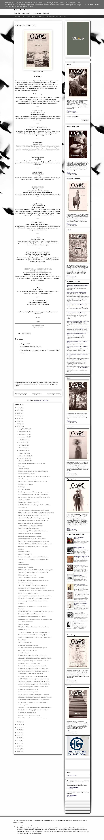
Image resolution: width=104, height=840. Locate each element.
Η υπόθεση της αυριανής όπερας (27, 712)
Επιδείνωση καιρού (23, 564)
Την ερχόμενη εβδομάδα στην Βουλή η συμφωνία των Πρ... (34, 632)
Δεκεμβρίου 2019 (23, 429)
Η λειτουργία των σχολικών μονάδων (28, 645)
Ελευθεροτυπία (70, 796)
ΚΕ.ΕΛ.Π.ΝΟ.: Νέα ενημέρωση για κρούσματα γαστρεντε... (34, 476)
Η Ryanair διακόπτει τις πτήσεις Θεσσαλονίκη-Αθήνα (32, 676)
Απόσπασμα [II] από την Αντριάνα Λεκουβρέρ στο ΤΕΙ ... (33, 572)
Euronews (21, 603)
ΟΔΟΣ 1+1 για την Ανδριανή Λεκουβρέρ (29, 715)
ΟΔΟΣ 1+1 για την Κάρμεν (25, 484)
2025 (18, 410)
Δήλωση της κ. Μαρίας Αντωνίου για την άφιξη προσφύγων (34, 518)
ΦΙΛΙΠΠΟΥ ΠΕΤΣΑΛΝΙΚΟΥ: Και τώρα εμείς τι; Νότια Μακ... (35, 544)
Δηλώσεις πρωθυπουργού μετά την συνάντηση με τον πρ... (34, 694)
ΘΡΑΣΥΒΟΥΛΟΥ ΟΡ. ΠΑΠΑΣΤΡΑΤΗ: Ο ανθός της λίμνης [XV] (35, 570)
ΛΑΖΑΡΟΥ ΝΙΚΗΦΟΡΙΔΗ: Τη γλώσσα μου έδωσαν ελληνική (35, 637)
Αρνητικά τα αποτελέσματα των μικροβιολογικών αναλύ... (33, 497)
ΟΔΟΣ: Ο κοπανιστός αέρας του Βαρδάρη (29, 593)
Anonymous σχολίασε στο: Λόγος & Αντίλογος (76, 292)
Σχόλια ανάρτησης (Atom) (41, 400)
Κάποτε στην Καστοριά (79, 547)
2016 (18, 727)
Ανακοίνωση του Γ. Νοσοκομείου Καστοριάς (30, 525)
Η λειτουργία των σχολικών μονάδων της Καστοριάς (32, 655)
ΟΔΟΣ (38, 322)
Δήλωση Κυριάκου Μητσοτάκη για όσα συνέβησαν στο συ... (34, 598)
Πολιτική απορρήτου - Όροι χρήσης (57, 16)
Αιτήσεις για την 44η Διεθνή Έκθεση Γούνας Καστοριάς (33, 515)
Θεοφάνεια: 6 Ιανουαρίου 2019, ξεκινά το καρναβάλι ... (33, 634)
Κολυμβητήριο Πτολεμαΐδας (26, 567)
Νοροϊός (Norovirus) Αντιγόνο (26, 473)
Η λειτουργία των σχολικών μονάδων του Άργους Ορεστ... (33, 668)
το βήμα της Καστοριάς (38, 325)
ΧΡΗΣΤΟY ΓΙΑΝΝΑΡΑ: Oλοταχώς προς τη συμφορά (32, 585)
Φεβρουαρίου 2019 (24, 456)
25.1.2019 (21, 549)
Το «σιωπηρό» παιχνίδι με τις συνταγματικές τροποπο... (33, 557)
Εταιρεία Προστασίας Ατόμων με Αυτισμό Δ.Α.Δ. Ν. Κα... (33, 660)
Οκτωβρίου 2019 (23, 434)
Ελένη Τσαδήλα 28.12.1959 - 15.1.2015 (29, 663)
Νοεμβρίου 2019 (23, 431)
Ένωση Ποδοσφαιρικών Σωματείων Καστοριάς (30, 577)
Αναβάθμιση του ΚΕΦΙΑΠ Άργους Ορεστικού (30, 673)
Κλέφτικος (21, 609)
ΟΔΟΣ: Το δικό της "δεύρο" (80, 593)
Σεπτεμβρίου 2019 (24, 437)
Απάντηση (22, 353)
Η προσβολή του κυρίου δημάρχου (81, 556)
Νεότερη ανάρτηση (21, 394)
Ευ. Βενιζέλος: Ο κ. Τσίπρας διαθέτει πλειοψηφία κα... (32, 702)
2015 (18, 730)
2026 (18, 407)
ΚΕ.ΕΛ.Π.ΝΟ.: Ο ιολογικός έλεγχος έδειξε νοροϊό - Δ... (33, 481)
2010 (18, 743)
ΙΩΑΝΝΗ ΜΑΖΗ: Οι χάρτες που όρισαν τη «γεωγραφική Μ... (35, 619)
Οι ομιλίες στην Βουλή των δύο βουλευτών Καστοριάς (32, 546)
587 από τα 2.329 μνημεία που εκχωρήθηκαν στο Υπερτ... (33, 627)
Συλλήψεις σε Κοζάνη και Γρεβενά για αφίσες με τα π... (33, 647)
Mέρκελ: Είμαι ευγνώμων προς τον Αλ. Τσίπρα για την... (33, 718)
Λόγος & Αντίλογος (23, 468)
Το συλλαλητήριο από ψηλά (25, 583)
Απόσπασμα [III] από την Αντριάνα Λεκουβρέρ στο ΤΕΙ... (33, 559)
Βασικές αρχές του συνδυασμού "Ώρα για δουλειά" (32, 588)
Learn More (89, 4)
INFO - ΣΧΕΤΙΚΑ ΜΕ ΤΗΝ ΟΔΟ (36, 16)
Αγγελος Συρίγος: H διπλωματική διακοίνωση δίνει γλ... (33, 606)
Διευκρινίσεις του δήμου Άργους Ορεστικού (30, 523)
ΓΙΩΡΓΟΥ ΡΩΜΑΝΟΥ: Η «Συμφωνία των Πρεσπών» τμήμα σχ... (36, 611)
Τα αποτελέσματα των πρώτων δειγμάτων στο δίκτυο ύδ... (33, 510)
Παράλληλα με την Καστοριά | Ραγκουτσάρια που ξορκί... (33, 710)
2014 (18, 732)
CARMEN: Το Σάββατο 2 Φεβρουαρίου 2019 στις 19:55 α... (34, 505)
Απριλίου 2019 (23, 450)
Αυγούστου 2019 (23, 439)
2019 (18, 426)
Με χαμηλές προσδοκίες (79, 584)
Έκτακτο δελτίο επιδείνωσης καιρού (28, 692)
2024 (18, 413)
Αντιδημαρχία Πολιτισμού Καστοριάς (28, 502)
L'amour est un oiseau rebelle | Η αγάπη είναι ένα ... (32, 463)
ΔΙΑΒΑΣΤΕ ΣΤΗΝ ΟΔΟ (25, 461)
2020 (18, 424)
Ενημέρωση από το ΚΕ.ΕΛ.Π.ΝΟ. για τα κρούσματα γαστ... (34, 494)
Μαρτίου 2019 (23, 453)
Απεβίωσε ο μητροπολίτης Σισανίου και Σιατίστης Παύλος (34, 681)
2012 (18, 738)
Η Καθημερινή (70, 788)
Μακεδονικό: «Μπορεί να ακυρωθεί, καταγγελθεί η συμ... (33, 671)
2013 (18, 735)
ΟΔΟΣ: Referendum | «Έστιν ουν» (27, 650)
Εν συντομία (21, 466)
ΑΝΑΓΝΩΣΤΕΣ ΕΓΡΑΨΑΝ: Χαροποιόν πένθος (80, 574)
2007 (18, 751)
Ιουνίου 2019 (22, 445)
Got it (97, 4)
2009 (18, 746)
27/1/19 (28, 344)
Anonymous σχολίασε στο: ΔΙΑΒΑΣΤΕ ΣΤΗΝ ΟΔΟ (78, 297)
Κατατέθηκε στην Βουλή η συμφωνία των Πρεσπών (32, 616)
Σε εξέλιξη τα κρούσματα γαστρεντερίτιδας (29, 536)
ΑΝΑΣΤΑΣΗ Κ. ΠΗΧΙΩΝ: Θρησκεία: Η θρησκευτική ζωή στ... (35, 658)
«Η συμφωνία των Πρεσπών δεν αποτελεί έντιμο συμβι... (33, 686)
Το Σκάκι (20, 562)
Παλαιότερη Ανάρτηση (53, 394)
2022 (18, 418)
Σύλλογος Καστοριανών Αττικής (27, 575)
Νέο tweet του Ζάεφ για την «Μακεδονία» (29, 533)
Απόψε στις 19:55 (23, 705)
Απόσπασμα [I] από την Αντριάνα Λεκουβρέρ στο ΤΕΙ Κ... (33, 684)
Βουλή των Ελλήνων (23, 551)
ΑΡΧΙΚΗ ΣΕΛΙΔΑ (19, 16)
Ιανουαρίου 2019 (23, 458)
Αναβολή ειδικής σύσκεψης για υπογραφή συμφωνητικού (33, 541)
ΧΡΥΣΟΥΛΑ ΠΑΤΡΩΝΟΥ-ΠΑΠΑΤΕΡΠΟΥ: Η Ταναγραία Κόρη (80, 603)
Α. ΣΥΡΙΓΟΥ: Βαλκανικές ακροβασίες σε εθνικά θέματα (33, 679)
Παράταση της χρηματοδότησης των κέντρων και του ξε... (33, 520)
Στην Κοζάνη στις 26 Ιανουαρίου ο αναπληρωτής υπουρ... (33, 580)
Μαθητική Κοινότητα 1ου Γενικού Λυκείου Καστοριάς (33, 471)
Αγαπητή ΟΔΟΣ (22, 507)
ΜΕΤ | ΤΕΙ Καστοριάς (24, 489)
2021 (18, 421)
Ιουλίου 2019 (22, 442)
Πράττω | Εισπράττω (23, 629)
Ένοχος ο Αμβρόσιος (23, 499)
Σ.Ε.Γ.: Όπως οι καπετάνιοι (25, 621)
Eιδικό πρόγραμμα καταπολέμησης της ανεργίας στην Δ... (33, 492)
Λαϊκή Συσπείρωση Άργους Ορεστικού (28, 528)
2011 (18, 740)
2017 (18, 724)
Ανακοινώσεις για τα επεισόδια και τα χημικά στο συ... (32, 601)
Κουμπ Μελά (21, 640)
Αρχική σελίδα (36, 394)
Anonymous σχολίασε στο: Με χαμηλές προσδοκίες (77, 285)
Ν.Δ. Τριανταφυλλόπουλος (72, 787)
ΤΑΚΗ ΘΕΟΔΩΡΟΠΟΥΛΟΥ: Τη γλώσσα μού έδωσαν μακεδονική (36, 590)
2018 (18, 722)
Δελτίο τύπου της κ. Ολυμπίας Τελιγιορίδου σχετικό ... (32, 531)
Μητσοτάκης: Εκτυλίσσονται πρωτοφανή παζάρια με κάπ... (34, 699)
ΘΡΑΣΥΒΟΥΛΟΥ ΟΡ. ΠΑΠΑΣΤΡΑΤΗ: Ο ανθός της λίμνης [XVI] (36, 512)
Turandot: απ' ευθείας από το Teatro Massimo (30, 614)
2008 (18, 749)
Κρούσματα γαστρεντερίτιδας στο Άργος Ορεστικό (31, 538)
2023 (18, 416)
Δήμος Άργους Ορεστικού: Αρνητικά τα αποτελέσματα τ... (33, 479)
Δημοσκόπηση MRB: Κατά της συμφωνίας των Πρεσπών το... (34, 595)
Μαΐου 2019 (22, 447)
